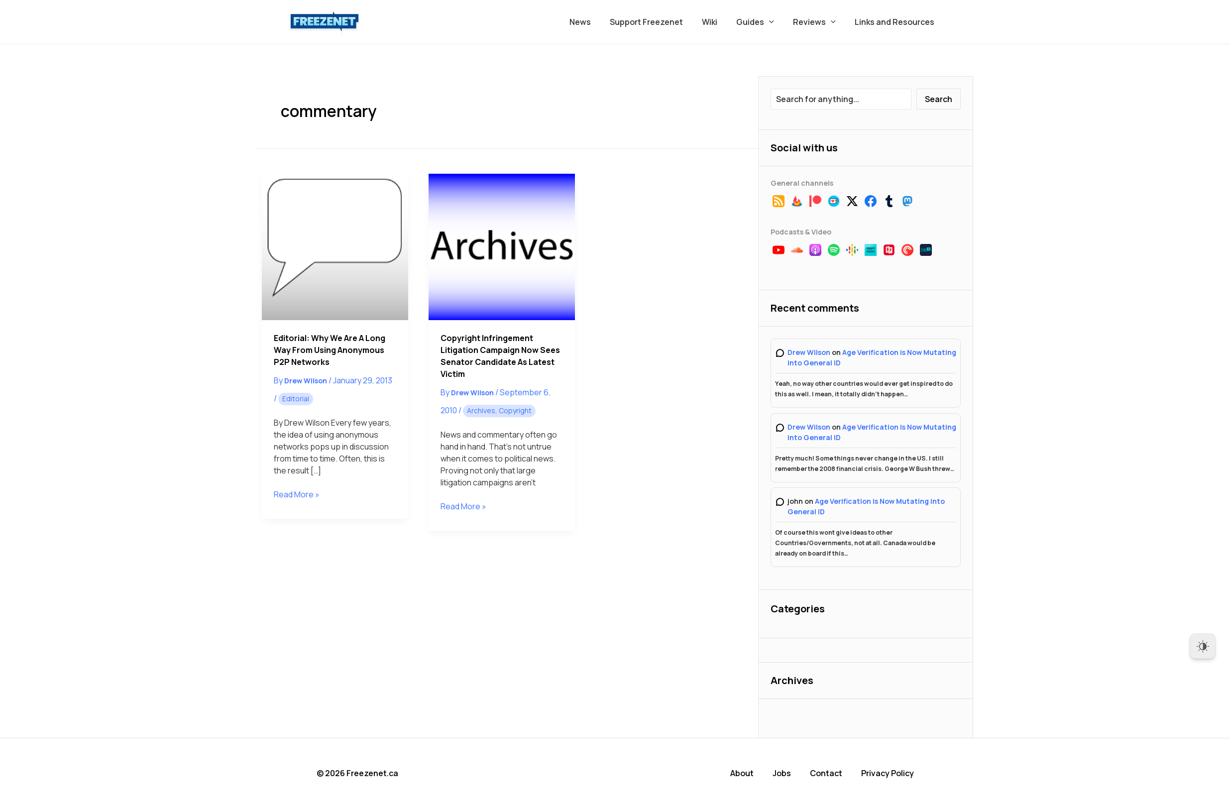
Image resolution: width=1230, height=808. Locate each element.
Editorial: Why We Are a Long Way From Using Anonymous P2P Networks (329, 350)
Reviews (818, 21)
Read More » (297, 494)
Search (938, 99)
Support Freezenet (659, 21)
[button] (777, 21)
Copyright (515, 410)
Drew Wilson (808, 352)
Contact (826, 773)
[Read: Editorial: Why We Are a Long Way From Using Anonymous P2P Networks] (335, 247)
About (742, 773)
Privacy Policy (887, 773)
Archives (481, 410)
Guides (763, 21)
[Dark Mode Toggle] (1202, 646)
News (596, 21)
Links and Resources (896, 21)
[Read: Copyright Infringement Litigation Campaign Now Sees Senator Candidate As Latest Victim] (502, 247)
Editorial (295, 398)
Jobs (782, 773)
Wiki (720, 21)
